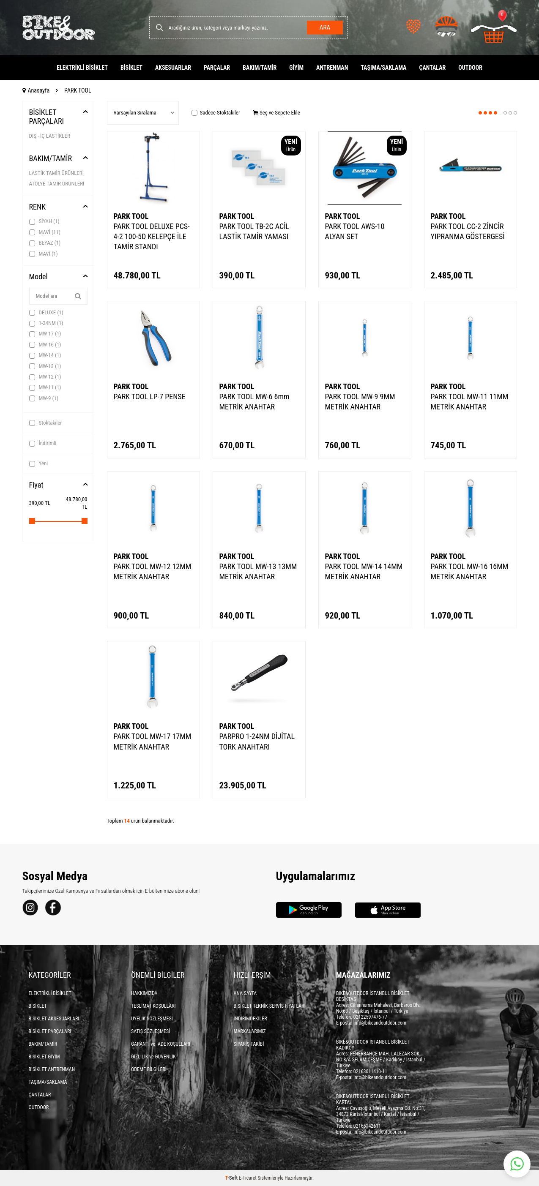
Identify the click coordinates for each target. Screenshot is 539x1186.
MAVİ (44, 232)
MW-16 (45, 344)
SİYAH (44, 221)
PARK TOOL (131, 216)
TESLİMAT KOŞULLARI (153, 1006)
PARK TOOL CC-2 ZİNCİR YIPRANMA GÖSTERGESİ (468, 231)
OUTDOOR (470, 67)
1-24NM (46, 323)
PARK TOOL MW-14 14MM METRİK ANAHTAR (364, 571)
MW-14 (45, 355)
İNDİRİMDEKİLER (250, 1019)
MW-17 (45, 333)
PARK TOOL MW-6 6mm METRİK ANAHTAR (254, 401)
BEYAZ (45, 243)
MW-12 (45, 377)
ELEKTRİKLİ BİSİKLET (82, 67)
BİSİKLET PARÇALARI (46, 117)
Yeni (38, 463)
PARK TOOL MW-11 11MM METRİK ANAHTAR (470, 401)
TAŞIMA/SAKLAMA (383, 67)
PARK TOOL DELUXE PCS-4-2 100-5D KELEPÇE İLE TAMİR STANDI (152, 236)
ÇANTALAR (432, 67)
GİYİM (296, 67)
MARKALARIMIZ (250, 1031)
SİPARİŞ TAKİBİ (249, 1044)
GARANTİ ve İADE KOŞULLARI (160, 1044)
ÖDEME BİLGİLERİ (149, 1069)
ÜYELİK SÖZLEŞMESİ (152, 1019)
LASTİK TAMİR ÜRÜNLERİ (56, 173)
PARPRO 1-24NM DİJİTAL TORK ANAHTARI (257, 741)
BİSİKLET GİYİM (44, 1057)
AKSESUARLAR (173, 67)
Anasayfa (36, 90)
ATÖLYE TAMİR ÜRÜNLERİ (57, 183)
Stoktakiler (45, 423)
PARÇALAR (217, 67)
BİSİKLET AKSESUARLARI (54, 1019)
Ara (324, 27)
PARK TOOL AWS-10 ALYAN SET (355, 231)
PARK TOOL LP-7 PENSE (150, 396)
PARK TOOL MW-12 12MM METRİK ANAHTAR (153, 571)
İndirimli (43, 443)
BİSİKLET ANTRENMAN (52, 1069)
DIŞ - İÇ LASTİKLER (49, 136)
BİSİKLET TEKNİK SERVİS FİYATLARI (270, 1006)
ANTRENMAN (332, 67)
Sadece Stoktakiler (216, 112)
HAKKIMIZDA (144, 993)
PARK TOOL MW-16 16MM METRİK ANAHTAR (470, 571)
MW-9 (44, 398)
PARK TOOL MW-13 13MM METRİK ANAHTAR (258, 571)
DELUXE (46, 312)
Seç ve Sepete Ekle (276, 112)
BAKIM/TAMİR (259, 67)
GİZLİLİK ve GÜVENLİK (153, 1057)
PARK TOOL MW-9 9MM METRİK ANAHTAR (360, 401)
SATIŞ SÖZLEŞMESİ (150, 1031)
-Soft (232, 1178)
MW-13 (45, 366)
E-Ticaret (248, 1178)
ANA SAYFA (245, 993)
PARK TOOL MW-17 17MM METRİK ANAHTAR (153, 741)
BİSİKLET (131, 67)
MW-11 (45, 387)
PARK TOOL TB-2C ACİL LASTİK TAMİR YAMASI (254, 231)
